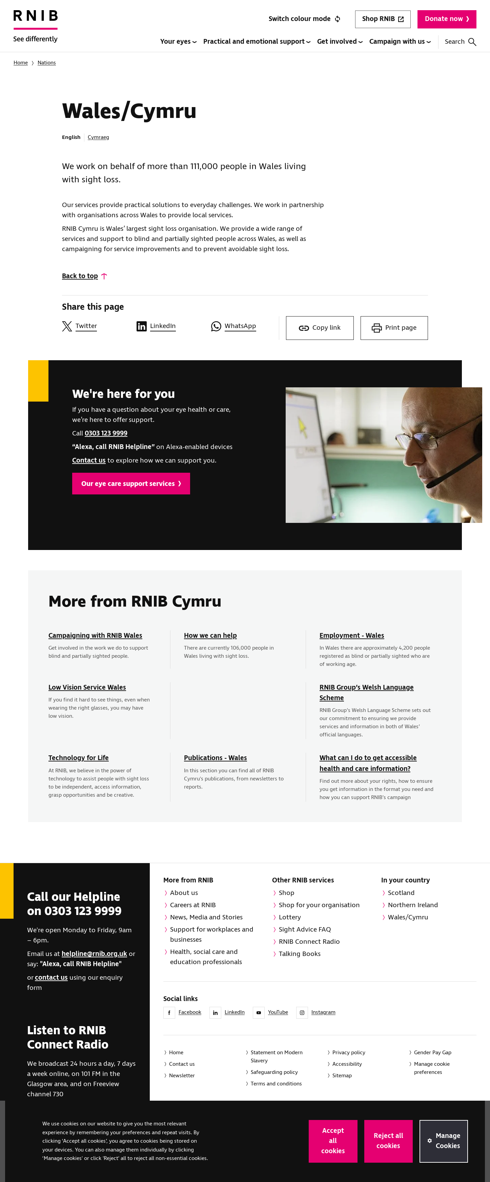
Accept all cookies (333, 1141)
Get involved (340, 41)
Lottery (290, 917)
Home (21, 62)
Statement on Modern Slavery (277, 1056)
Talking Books (300, 954)
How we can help (210, 635)
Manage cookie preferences (432, 1068)
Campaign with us (400, 41)
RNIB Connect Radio (309, 941)
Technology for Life (78, 758)
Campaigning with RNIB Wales (95, 635)
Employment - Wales (352, 635)
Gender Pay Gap (432, 1052)
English (71, 137)
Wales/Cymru (408, 917)
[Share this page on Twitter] (96, 326)
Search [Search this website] (460, 41)
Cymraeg (98, 137)
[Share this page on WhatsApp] (245, 326)
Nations (47, 62)
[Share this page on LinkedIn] (170, 326)
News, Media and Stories (206, 917)
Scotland (401, 893)
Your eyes (178, 41)
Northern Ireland (413, 905)
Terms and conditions (276, 1083)
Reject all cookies (388, 1141)
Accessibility (347, 1064)
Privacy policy (348, 1052)
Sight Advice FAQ (305, 929)
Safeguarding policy (274, 1072)
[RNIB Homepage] (36, 31)
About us (184, 893)
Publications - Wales (215, 758)
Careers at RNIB (193, 905)
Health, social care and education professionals (206, 957)
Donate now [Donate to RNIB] (447, 19)
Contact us (89, 460)
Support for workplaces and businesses (211, 934)
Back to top (80, 276)
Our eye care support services (131, 484)
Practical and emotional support (256, 41)
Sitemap (342, 1075)
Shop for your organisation (319, 905)
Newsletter (182, 1075)
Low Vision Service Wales (87, 687)
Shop (286, 893)
